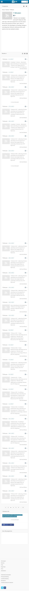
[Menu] (2, 1)
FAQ (2, 564)
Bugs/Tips (3, 566)
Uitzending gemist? (7, 515)
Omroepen (3, 561)
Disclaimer (3, 580)
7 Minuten (17, 13)
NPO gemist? (6, 516)
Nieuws (2, 563)
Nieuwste (4, 53)
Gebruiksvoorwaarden (6, 574)
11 (23, 507)
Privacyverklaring (5, 576)
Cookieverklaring (4, 578)
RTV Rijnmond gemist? (17, 515)
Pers (2, 568)
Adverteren (3, 570)
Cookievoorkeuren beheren (7, 582)
